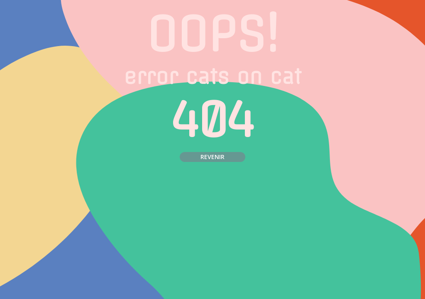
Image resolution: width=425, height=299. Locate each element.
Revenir (212, 157)
